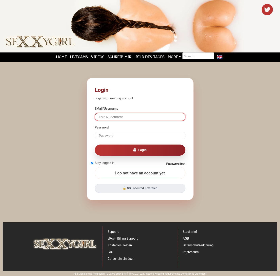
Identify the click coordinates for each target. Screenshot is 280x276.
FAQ (110, 252)
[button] (220, 57)
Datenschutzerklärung (198, 245)
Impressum (191, 252)
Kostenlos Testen (120, 245)
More (173, 56)
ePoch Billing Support (123, 238)
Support (113, 232)
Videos (97, 56)
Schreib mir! (119, 56)
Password (102, 127)
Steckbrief (190, 232)
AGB (186, 238)
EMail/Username (106, 108)
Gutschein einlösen (121, 259)
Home (61, 56)
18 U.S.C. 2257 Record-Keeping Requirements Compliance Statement (167, 273)
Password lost (175, 164)
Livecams (79, 56)
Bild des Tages (150, 56)
